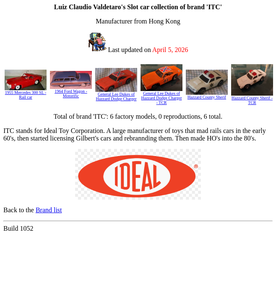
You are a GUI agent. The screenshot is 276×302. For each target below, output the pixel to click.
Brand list (49, 209)
